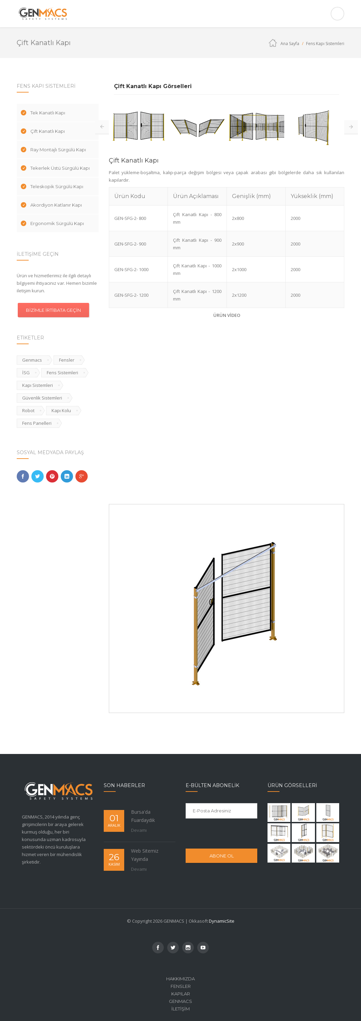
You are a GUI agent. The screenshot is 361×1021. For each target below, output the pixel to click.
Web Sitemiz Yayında (144, 855)
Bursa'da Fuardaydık (143, 816)
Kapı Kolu (61, 410)
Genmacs (32, 360)
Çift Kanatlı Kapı (47, 131)
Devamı (139, 830)
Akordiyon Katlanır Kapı (56, 205)
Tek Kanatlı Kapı (47, 112)
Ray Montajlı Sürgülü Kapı (58, 149)
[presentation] (231, 833)
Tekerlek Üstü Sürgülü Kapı (60, 168)
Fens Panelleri (37, 423)
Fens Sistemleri (62, 372)
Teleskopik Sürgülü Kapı (56, 186)
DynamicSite (221, 921)
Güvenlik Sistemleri (42, 398)
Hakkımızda (180, 978)
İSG (26, 372)
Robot (28, 410)
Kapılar (180, 993)
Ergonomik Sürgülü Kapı (57, 223)
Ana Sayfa (289, 43)
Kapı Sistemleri (37, 385)
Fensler (66, 360)
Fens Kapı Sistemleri (325, 43)
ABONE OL (222, 855)
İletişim (180, 1008)
